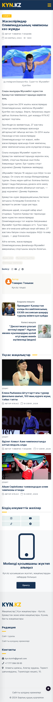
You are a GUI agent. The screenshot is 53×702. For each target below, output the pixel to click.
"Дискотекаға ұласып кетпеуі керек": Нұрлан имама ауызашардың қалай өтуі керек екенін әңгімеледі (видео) (19, 333)
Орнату (26, 585)
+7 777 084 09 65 (13, 663)
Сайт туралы (8, 636)
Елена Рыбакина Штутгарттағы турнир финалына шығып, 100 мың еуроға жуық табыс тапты (26, 396)
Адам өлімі (8, 258)
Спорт (6, 16)
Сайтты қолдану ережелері (15, 641)
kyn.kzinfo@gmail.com (16, 658)
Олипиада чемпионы (12, 262)
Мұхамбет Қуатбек (25, 258)
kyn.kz (15, 403)
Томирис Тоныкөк (22, 34)
